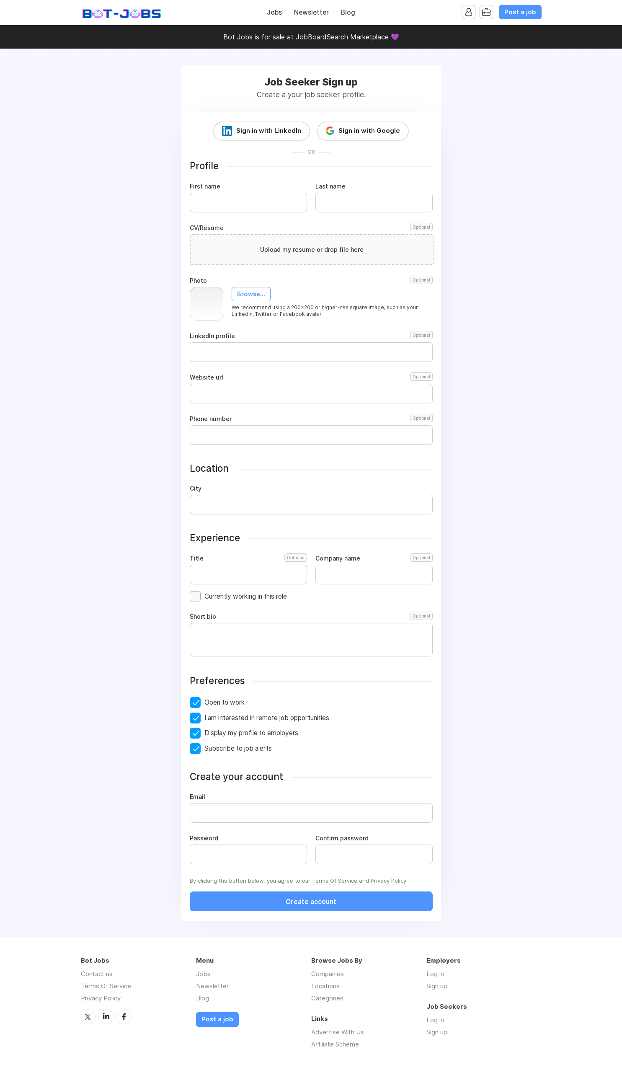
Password (204, 838)
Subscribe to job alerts (238, 748)
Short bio (311, 617)
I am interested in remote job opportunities (266, 718)
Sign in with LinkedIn (268, 130)
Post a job (520, 12)
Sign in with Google (369, 130)
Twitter (88, 1017)
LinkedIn (106, 1017)
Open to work (224, 702)
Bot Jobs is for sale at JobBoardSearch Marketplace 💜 (311, 37)
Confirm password (342, 838)
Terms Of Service (334, 880)
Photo (311, 281)
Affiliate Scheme (335, 1044)
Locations (325, 986)
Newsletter (311, 12)
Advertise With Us (337, 1032)
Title (248, 558)
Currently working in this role (245, 596)
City (195, 488)
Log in (435, 974)
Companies (327, 974)
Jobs (274, 12)
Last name (330, 186)
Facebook (124, 1017)
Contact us (97, 974)
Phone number (311, 419)
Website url (311, 377)
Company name (374, 558)
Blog (348, 12)
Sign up (436, 986)
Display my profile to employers (251, 733)
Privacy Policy (388, 880)
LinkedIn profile (311, 336)
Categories (327, 998)
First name (205, 186)
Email (197, 797)
